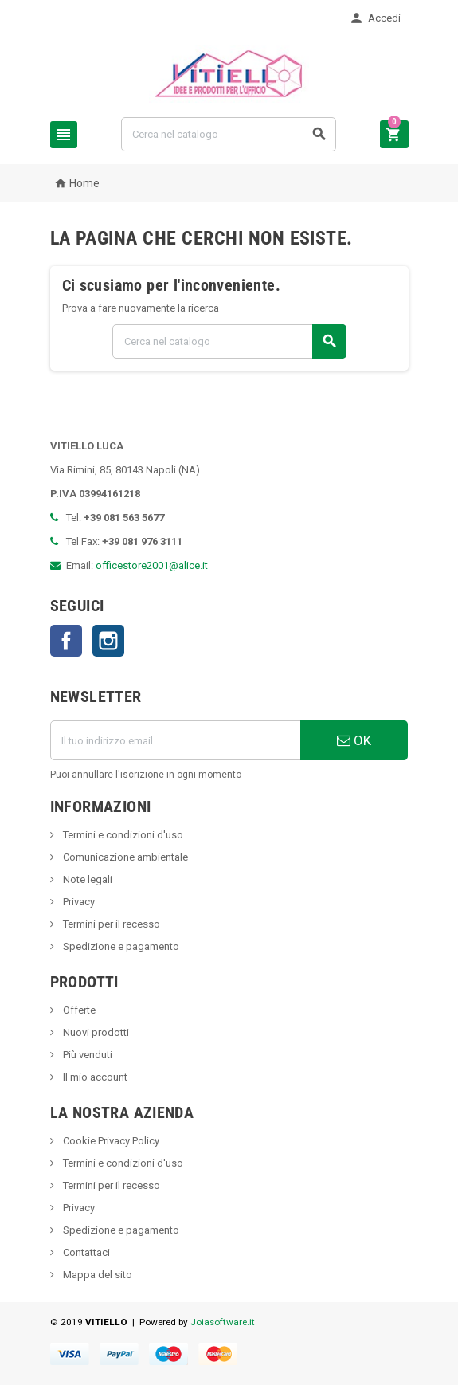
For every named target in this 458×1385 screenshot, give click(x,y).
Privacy (78, 902)
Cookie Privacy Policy (110, 1141)
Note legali (86, 879)
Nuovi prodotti (95, 1032)
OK (354, 740)
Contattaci (85, 1252)
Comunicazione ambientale (124, 857)
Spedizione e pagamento (120, 946)
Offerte (78, 1010)
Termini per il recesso (110, 924)
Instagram (108, 641)
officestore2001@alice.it (152, 565)
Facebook (66, 641)
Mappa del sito (96, 1275)
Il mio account (94, 1077)
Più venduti (86, 1055)
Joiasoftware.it (222, 1322)
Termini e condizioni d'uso (122, 835)
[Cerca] (228, 134)
